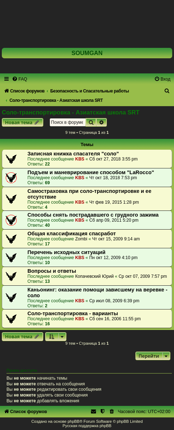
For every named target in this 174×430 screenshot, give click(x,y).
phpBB (73, 421)
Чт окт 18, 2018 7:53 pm (113, 177)
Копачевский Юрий (94, 276)
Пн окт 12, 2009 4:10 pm (113, 257)
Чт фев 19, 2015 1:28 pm (114, 202)
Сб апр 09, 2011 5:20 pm (114, 220)
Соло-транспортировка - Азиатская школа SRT (70, 112)
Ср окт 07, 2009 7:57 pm (142, 276)
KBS (79, 159)
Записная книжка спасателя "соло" (73, 154)
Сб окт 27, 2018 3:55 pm (113, 159)
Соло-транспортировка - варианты (72, 313)
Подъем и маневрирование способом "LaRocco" (90, 172)
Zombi (81, 238)
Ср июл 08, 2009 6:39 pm (114, 300)
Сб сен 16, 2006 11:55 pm (115, 318)
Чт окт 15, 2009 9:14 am (116, 238)
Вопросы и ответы (51, 271)
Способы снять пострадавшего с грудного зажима (92, 215)
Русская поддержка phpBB (86, 426)
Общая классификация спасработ (71, 233)
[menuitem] (19, 79)
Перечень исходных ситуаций (66, 252)
